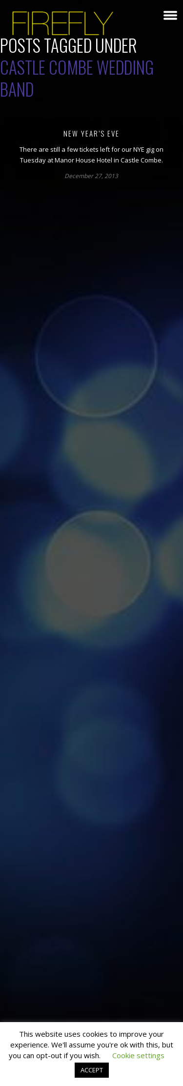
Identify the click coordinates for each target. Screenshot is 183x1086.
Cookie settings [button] (138, 1055)
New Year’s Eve (91, 133)
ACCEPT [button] (92, 1070)
